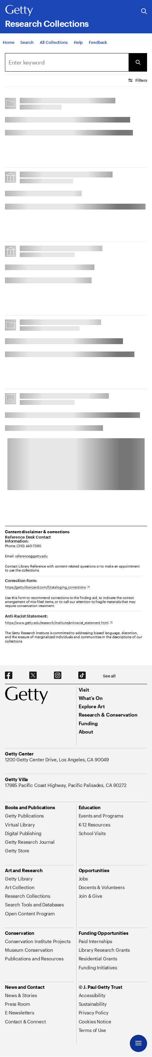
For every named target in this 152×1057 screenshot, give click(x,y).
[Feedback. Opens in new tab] (98, 45)
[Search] (26, 45)
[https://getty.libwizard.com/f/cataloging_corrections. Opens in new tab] (47, 587)
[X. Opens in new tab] (33, 676)
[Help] (78, 45)
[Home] (8, 45)
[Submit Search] (138, 62)
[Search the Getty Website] (144, 11)
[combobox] (67, 62)
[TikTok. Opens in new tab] (82, 676)
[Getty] (19, 11)
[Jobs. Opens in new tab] (83, 878)
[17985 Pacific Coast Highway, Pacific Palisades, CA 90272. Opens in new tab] (66, 785)
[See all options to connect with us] (109, 676)
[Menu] (138, 1043)
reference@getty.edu (31, 556)
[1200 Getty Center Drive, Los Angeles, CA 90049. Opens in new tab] (57, 759)
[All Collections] (54, 45)
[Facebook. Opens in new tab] (8, 676)
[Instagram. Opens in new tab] (57, 676)
